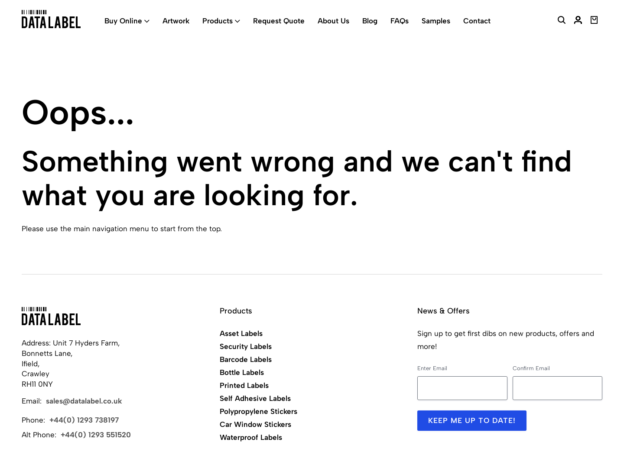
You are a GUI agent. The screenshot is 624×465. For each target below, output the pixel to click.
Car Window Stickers (255, 424)
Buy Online (123, 20)
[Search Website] (562, 21)
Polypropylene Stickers (258, 411)
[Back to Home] (51, 316)
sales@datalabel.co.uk (84, 401)
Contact (477, 20)
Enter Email (432, 368)
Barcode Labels (246, 359)
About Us (333, 20)
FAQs (399, 20)
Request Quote (279, 20)
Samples (436, 20)
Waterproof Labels (251, 437)
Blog (369, 20)
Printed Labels (244, 385)
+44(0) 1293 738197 (84, 420)
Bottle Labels (242, 372)
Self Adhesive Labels (255, 398)
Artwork (175, 20)
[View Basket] (594, 21)
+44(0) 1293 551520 (96, 434)
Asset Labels (241, 333)
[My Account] (578, 21)
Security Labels (246, 346)
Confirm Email (531, 368)
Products (217, 20)
